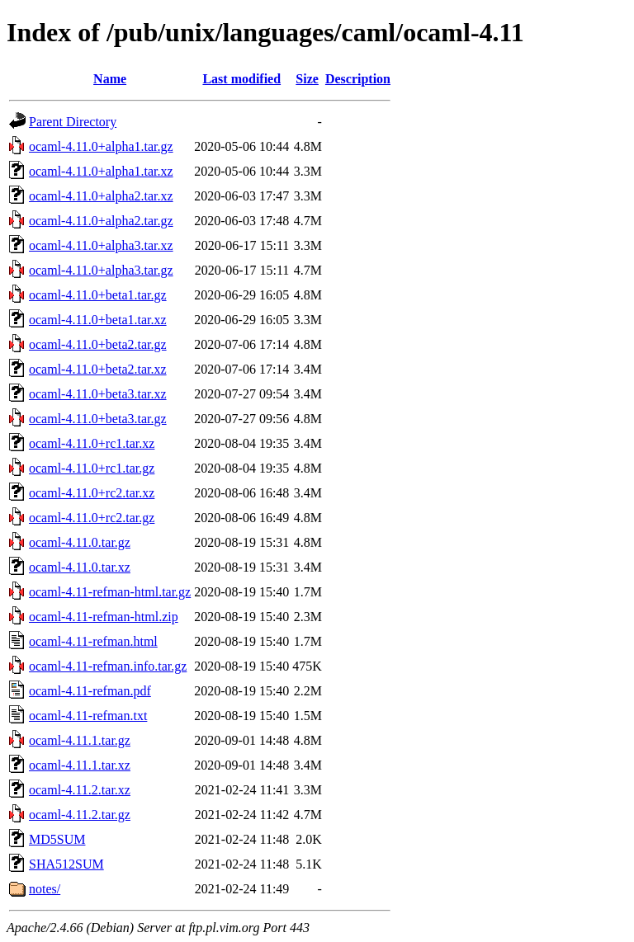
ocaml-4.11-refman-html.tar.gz (110, 592)
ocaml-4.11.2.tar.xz (79, 790)
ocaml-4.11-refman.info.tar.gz (108, 666)
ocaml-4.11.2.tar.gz (79, 815)
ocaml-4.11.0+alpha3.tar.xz (101, 245)
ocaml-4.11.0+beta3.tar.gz (98, 419)
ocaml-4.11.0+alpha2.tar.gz (101, 221)
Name (109, 79)
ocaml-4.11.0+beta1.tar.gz (98, 295)
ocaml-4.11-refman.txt (88, 716)
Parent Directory (72, 122)
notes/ (44, 889)
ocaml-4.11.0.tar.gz (79, 542)
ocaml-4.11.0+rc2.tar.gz (91, 518)
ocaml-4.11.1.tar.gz (79, 740)
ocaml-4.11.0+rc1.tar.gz (91, 468)
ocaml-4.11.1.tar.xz (79, 765)
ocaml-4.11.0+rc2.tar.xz (91, 493)
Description (357, 79)
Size (307, 79)
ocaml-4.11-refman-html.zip (103, 617)
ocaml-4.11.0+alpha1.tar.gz (101, 146)
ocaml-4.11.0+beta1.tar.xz (98, 320)
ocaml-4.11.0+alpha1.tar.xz (101, 171)
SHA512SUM (66, 864)
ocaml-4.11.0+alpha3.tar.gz (101, 270)
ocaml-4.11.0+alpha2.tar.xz (101, 196)
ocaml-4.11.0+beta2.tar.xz (98, 369)
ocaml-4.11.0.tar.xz (79, 567)
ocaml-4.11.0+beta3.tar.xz (98, 394)
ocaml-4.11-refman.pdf (90, 691)
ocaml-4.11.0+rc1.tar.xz (91, 443)
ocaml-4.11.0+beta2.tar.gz (98, 344)
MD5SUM (57, 839)
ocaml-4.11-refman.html (93, 641)
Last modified (241, 79)
